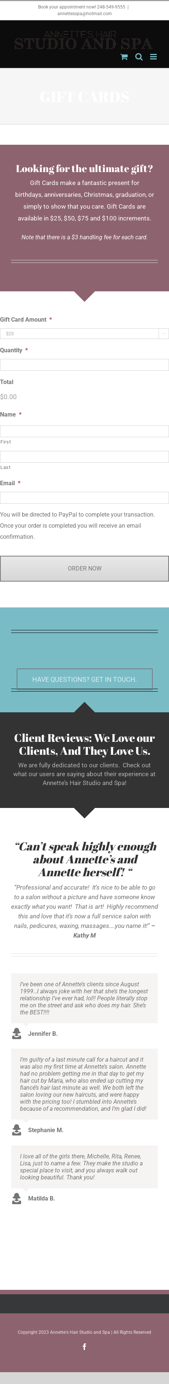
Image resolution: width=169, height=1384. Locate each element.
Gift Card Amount (26, 319)
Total (6, 382)
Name (10, 414)
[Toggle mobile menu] (154, 57)
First (5, 442)
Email (10, 483)
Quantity (14, 350)
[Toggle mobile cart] (124, 57)
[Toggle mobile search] (139, 57)
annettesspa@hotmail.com (84, 13)
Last (5, 467)
